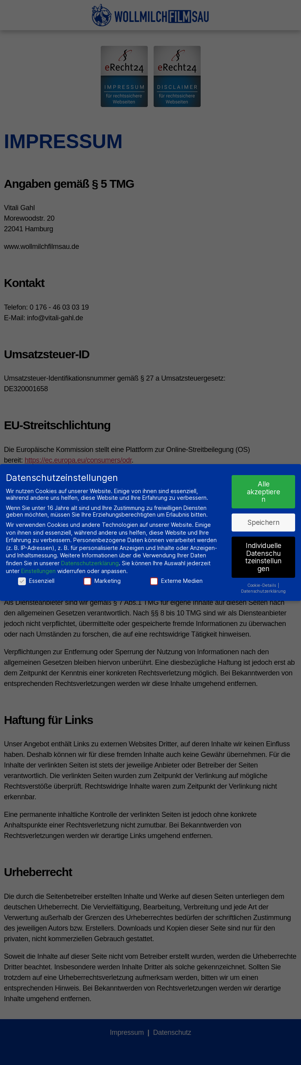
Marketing (102, 580)
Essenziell (36, 580)
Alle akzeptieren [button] (263, 491)
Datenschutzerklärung (90, 562)
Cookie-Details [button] (262, 585)
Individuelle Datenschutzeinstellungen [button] (263, 556)
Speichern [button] (263, 522)
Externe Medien (176, 580)
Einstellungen (38, 570)
